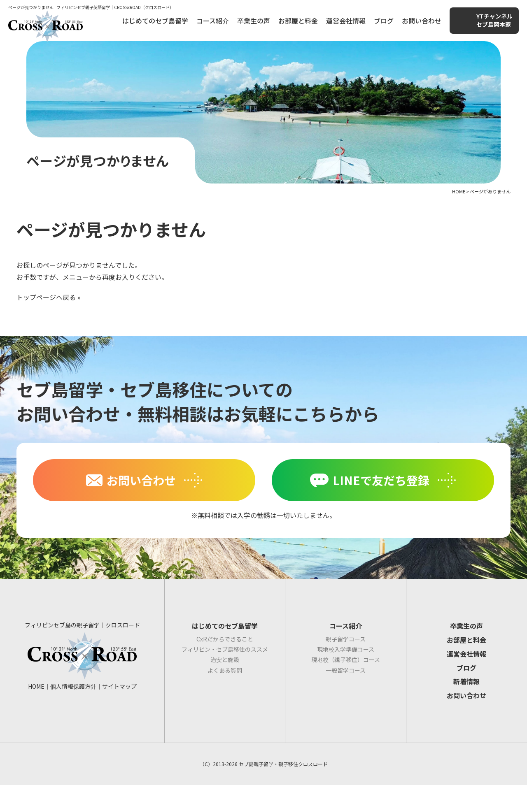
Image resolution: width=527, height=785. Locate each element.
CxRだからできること (224, 639)
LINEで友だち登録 (381, 480)
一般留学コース (346, 670)
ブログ (384, 21)
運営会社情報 (346, 21)
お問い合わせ (421, 21)
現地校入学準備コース (345, 649)
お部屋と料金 (298, 21)
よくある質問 (225, 670)
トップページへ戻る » (48, 297)
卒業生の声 (253, 21)
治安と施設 (224, 659)
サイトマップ (119, 686)
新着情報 (466, 681)
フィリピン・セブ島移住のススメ (225, 649)
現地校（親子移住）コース (345, 659)
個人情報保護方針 (73, 686)
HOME (36, 686)
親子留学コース (346, 639)
